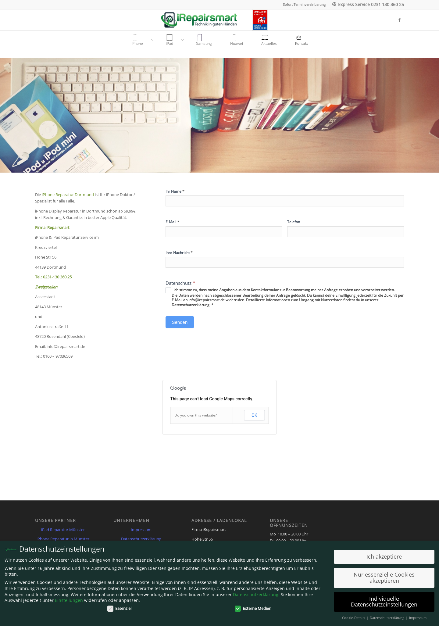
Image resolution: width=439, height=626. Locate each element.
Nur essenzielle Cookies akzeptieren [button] (384, 577)
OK (254, 415)
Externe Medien (253, 608)
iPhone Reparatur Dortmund (68, 194)
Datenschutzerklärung (141, 539)
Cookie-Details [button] (354, 618)
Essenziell (119, 608)
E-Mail (172, 221)
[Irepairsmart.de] (205, 19)
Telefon (293, 221)
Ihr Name (175, 191)
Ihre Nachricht (179, 252)
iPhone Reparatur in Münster (63, 539)
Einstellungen (69, 600)
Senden (180, 322)
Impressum (141, 529)
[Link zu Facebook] (399, 19)
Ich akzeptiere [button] (384, 556)
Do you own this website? (195, 415)
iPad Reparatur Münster (63, 529)
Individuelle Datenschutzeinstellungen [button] (384, 601)
